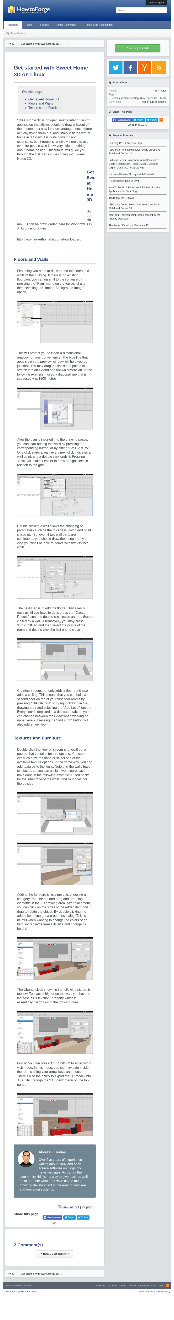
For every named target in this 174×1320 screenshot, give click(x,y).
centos (116, 98)
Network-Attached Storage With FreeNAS (132, 174)
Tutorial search (19, 33)
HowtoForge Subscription (99, 24)
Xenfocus (27, 1285)
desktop (134, 98)
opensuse (152, 98)
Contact (113, 1285)
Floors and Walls (40, 103)
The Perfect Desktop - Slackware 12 (129, 225)
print (89, 1207)
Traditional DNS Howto (121, 197)
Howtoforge (21, 1291)
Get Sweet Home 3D (43, 99)
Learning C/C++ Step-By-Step (125, 143)
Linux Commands (66, 24)
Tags (29, 24)
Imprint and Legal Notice (142, 1285)
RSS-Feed (167, 1285)
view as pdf (70, 1207)
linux (142, 98)
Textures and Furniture (44, 108)
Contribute (99, 1285)
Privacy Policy (163, 1291)
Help (123, 1285)
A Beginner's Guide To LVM (124, 180)
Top (161, 1285)
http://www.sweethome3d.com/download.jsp (49, 239)
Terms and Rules (147, 1291)
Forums (44, 24)
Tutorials (13, 24)
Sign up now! (137, 48)
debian (125, 98)
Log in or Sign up (156, 2)
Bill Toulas (161, 90)
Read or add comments (154, 101)
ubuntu (163, 98)
